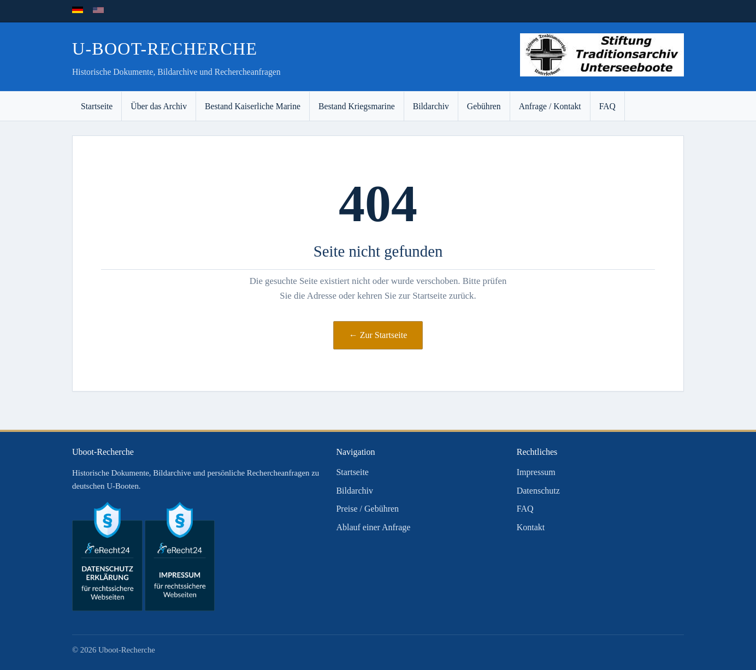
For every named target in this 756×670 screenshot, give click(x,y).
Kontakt (531, 527)
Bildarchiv (431, 106)
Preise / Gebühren (367, 508)
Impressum (536, 472)
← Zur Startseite (378, 335)
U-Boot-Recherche (164, 48)
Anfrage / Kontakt (550, 106)
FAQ (607, 106)
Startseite (97, 106)
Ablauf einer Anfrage (373, 527)
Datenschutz (538, 490)
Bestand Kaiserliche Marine (252, 106)
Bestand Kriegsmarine (356, 106)
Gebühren (484, 106)
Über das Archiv (159, 106)
